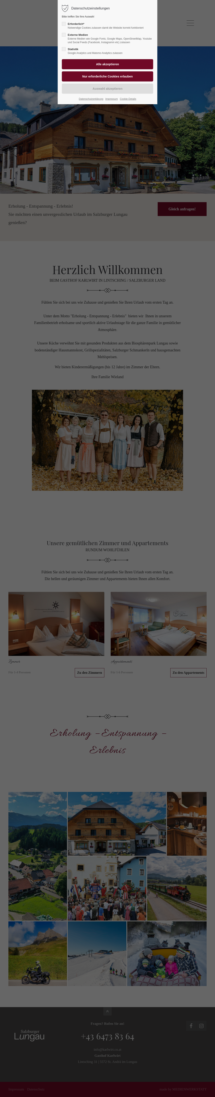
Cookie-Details (128, 98)
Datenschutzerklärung (91, 98)
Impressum (111, 98)
